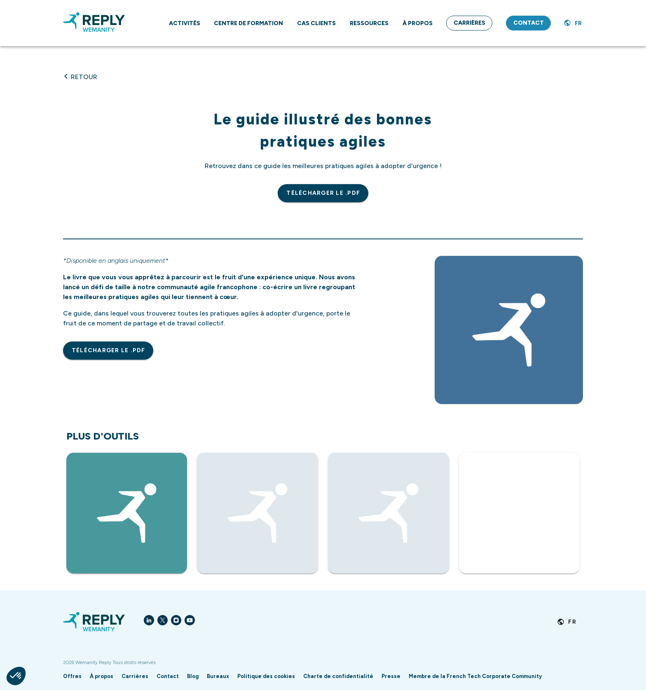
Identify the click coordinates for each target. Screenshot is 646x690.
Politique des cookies (266, 676)
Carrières (135, 676)
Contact (168, 676)
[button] (16, 676)
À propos (101, 676)
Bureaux (218, 676)
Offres (72, 676)
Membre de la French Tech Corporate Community (475, 676)
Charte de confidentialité (338, 676)
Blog (193, 676)
